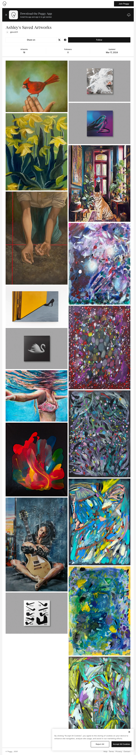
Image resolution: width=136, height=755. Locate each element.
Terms (111, 752)
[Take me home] (4, 4)
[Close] (129, 732)
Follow (99, 40)
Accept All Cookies (121, 744)
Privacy (119, 752)
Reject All (100, 744)
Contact (127, 752)
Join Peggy (124, 4)
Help (105, 752)
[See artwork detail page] (37, 86)
